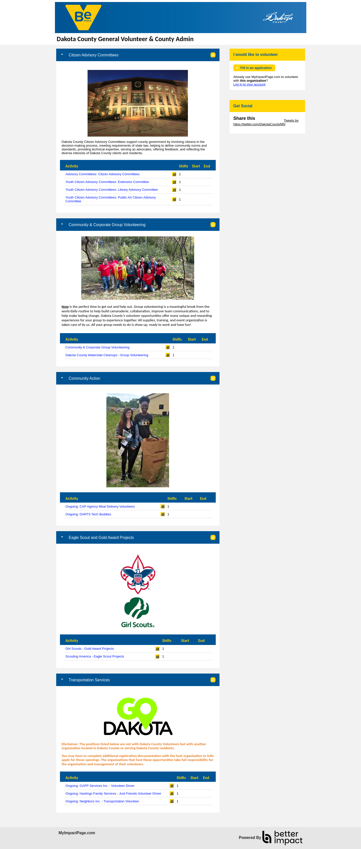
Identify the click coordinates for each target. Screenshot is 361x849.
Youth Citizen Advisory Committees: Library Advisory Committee (111, 190)
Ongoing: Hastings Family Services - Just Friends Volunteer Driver (113, 793)
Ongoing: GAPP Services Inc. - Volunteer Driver (99, 786)
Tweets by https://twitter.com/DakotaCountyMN (266, 122)
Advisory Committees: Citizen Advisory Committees (102, 174)
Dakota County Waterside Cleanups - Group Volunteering (106, 355)
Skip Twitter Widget (269, 120)
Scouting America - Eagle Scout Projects (94, 656)
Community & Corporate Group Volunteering (97, 347)
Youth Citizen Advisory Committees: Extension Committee (107, 182)
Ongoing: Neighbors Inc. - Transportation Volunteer (102, 801)
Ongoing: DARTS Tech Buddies (88, 514)
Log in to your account (249, 84)
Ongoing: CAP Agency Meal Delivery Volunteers (100, 506)
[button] (212, 54)
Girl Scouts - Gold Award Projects (89, 648)
